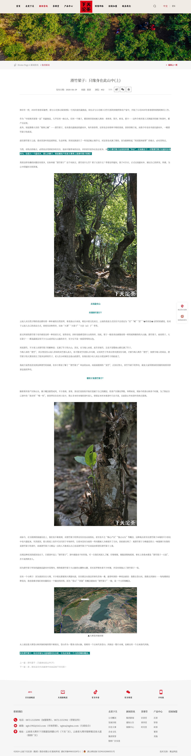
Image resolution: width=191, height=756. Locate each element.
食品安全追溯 (182, 307)
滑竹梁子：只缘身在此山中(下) (41, 663)
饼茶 (156, 722)
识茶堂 (144, 717)
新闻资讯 (43, 6)
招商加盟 (112, 6)
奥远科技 (173, 751)
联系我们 (126, 6)
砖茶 (156, 727)
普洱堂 (144, 722)
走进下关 (29, 6)
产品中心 (68, 6)
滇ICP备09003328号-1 (71, 751)
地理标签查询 (182, 318)
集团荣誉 (112, 736)
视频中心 (130, 727)
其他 (156, 736)
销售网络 (99, 6)
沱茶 (156, 717)
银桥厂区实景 (114, 740)
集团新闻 (46, 65)
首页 (18, 6)
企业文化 (112, 731)
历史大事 (112, 727)
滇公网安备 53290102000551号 (101, 751)
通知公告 (130, 722)
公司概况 (112, 717)
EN (173, 6)
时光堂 (144, 727)
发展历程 (112, 722)
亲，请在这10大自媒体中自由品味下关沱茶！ (47, 667)
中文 (165, 6)
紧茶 (156, 731)
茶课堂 (56, 6)
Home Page (23, 65)
